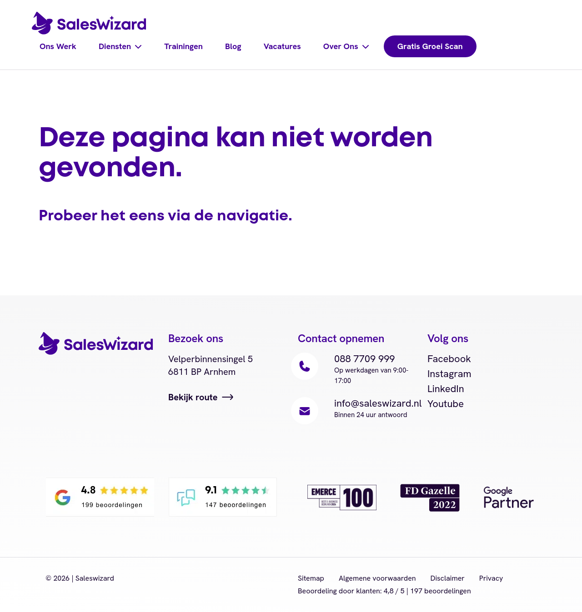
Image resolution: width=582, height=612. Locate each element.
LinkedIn (445, 388)
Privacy (491, 578)
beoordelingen (440, 591)
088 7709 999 (365, 358)
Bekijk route (193, 397)
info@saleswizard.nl (378, 403)
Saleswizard (94, 578)
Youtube (445, 403)
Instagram (449, 373)
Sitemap (311, 578)
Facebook (449, 358)
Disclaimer (448, 578)
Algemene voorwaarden (377, 578)
